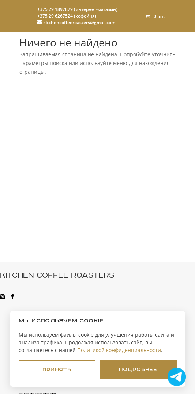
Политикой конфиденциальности (119, 350)
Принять (56, 370)
